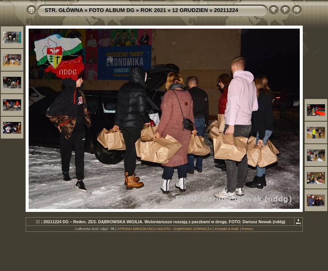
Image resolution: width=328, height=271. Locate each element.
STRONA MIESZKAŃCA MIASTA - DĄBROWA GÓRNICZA (164, 229)
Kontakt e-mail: (227, 229)
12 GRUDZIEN (190, 10)
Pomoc (247, 229)
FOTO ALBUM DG (111, 10)
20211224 (226, 10)
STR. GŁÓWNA (64, 10)
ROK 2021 (153, 10)
